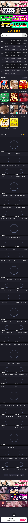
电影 (2, 53)
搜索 (25, 35)
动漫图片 (25, 58)
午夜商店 (13, 70)
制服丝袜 (7, 55)
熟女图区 (19, 61)
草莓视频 (19, 70)
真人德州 (13, 40)
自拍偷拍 (13, 46)
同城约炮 (7, 70)
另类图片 (25, 61)
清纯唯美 (13, 61)
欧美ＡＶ (19, 46)
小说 (2, 65)
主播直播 (19, 49)
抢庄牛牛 (25, 43)
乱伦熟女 (19, 55)
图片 (2, 59)
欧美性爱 (25, 52)
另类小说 (13, 67)
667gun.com (14, 31)
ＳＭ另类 (25, 49)
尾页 (22, 475)
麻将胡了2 (7, 43)
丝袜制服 (13, 49)
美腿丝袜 (7, 61)
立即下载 (23, 519)
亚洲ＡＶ (7, 46)
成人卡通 (19, 52)
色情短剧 (13, 73)
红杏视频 (7, 73)
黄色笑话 (19, 67)
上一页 (11, 475)
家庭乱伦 (13, 64)
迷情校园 (7, 67)
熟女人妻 (7, 49)
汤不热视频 (25, 70)
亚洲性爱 (7, 52)
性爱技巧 (25, 67)
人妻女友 (19, 64)
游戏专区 (25, 40)
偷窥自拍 (7, 58)
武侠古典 (25, 64)
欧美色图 (19, 58)
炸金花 (12, 43)
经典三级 (13, 55)
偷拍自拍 (13, 52)
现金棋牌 (19, 43)
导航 (2, 71)
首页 (6, 475)
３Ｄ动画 (25, 46)
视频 (2, 47)
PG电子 (7, 40)
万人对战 (19, 40)
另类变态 (25, 55)
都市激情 (7, 64)
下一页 (16, 475)
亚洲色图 (13, 58)
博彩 (2, 41)
